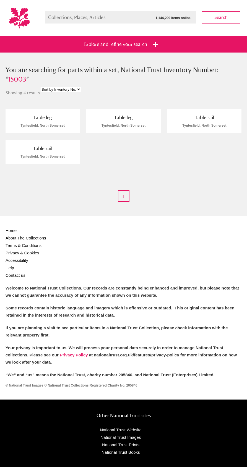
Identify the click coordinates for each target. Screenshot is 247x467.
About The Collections (26, 238)
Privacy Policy (74, 355)
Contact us (15, 275)
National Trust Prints (120, 444)
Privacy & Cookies (22, 253)
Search (221, 17)
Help (10, 267)
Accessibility (17, 260)
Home (11, 230)
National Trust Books (121, 452)
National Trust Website (121, 429)
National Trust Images (121, 437)
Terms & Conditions (23, 245)
